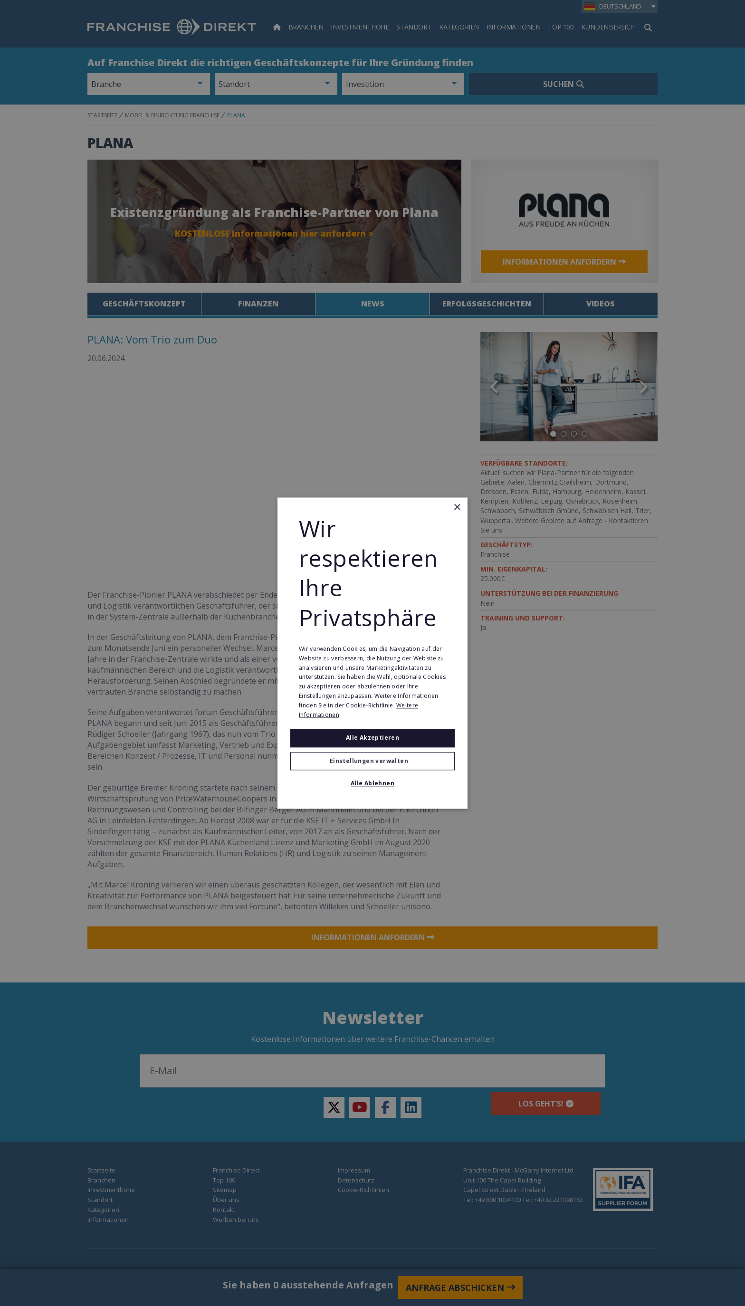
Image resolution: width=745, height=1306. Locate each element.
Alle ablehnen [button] (372, 783)
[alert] (372, 653)
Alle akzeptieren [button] (372, 738)
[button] (372, 761)
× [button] (456, 507)
